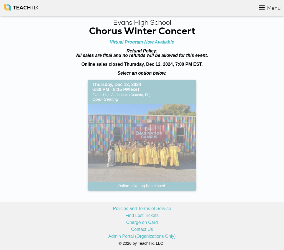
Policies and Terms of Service (142, 208)
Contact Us (142, 229)
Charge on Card (142, 222)
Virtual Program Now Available (142, 42)
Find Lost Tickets (142, 215)
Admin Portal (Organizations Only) (142, 236)
